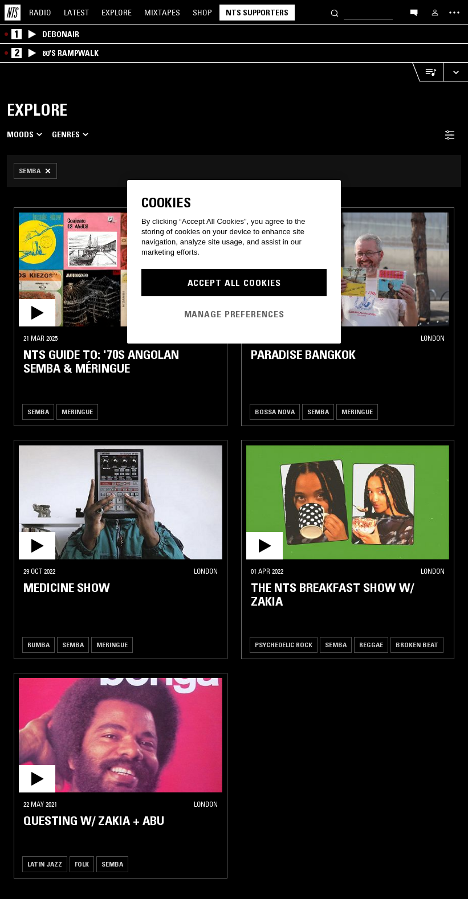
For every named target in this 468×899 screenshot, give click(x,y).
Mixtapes (162, 12)
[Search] (334, 12)
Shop (202, 12)
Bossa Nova (275, 411)
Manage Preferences (234, 314)
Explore (116, 12)
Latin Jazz (44, 864)
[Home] (13, 13)
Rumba (38, 644)
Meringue (77, 411)
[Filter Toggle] (449, 135)
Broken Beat (417, 644)
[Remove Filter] (35, 171)
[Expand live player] (455, 72)
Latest (76, 12)
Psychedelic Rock (283, 644)
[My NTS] (435, 12)
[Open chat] (414, 12)
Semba (38, 411)
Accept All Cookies (234, 282)
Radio (40, 12)
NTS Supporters (257, 12)
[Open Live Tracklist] (427, 72)
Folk (82, 864)
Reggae (371, 644)
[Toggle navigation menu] (454, 13)
